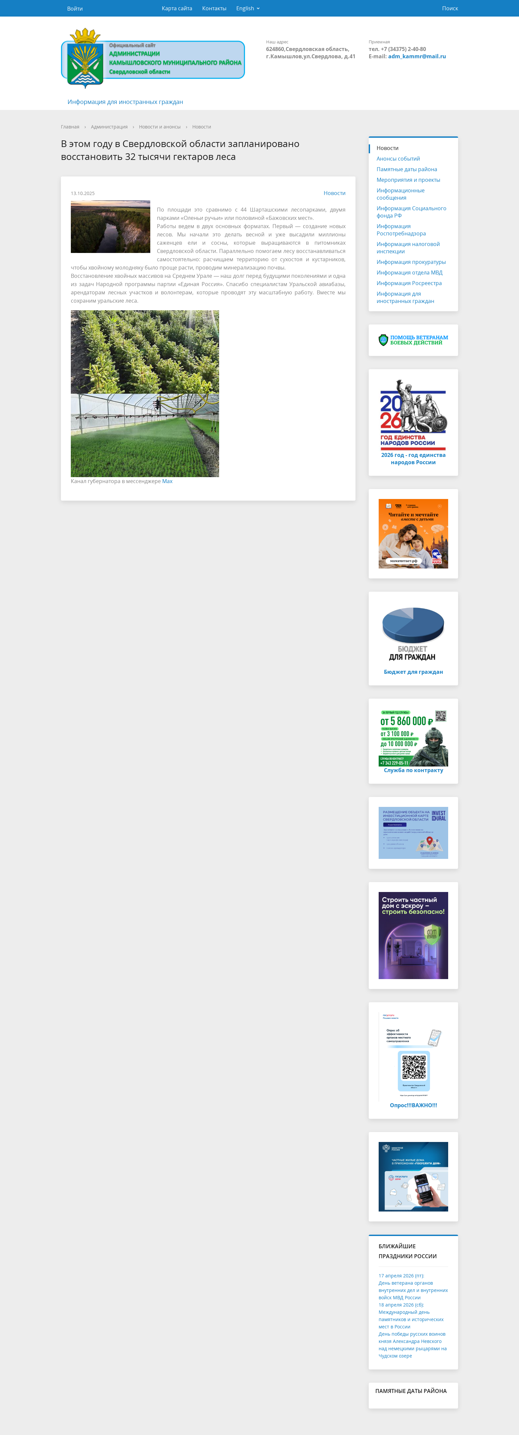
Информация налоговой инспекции (408, 247)
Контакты (214, 8)
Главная (70, 127)
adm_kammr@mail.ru (417, 56)
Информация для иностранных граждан (125, 102)
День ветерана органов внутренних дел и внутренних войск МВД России (413, 1290)
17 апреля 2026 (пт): (401, 1275)
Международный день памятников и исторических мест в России (411, 1319)
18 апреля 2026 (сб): (401, 1305)
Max (167, 481)
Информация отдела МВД (410, 272)
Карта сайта (177, 8)
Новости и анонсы (160, 127)
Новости (201, 127)
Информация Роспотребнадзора (401, 230)
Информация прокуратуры (411, 262)
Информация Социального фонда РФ (412, 212)
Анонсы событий (398, 158)
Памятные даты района (407, 169)
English (245, 8)
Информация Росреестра (409, 283)
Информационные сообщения (401, 194)
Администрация (109, 127)
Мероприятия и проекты (408, 179)
